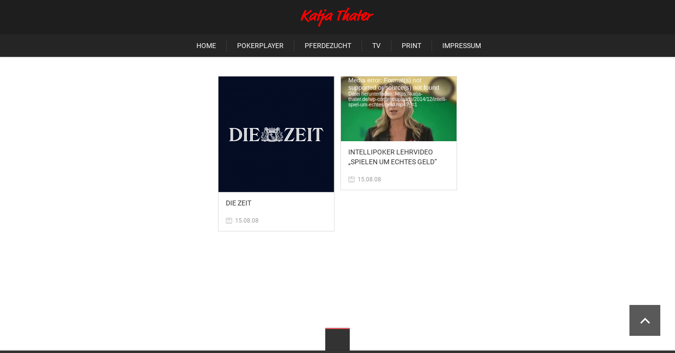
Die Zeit (238, 203)
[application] (399, 108)
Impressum (461, 46)
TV (376, 46)
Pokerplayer (260, 46)
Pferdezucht (328, 46)
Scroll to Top (644, 320)
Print (411, 46)
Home (206, 46)
